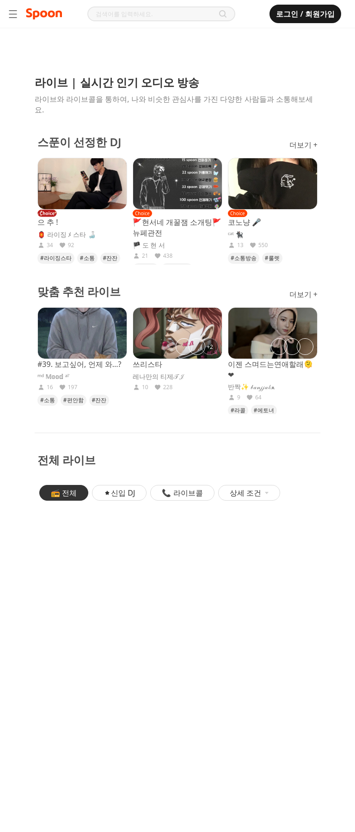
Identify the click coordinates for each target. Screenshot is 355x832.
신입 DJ (119, 492)
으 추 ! (47, 222)
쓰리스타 (147, 364)
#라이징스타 (56, 258)
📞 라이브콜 (182, 492)
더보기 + (303, 145)
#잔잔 (110, 258)
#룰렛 (272, 258)
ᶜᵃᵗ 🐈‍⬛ (235, 234)
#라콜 (238, 410)
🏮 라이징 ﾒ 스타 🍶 (66, 234)
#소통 (87, 258)
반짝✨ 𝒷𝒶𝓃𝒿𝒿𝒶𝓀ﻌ (251, 387)
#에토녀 (264, 410)
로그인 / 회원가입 (305, 14)
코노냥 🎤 (244, 222)
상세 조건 (249, 492)
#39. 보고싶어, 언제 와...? (79, 364)
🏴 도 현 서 (149, 245)
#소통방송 (244, 258)
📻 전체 (64, 492)
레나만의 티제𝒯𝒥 (159, 377)
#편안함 (73, 400)
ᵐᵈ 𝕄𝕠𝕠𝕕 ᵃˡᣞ (53, 377)
